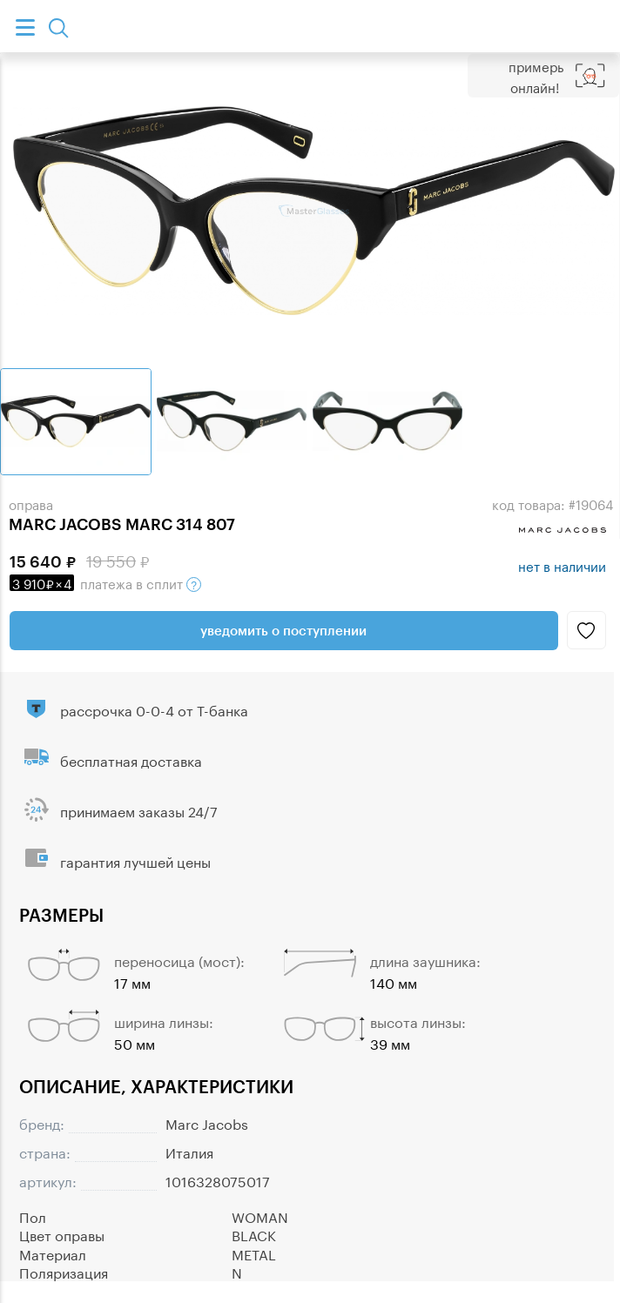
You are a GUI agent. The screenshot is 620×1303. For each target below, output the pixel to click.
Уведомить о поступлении (283, 630)
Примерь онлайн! (536, 76)
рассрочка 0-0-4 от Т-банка (154, 709)
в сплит (105, 582)
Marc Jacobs (206, 1122)
